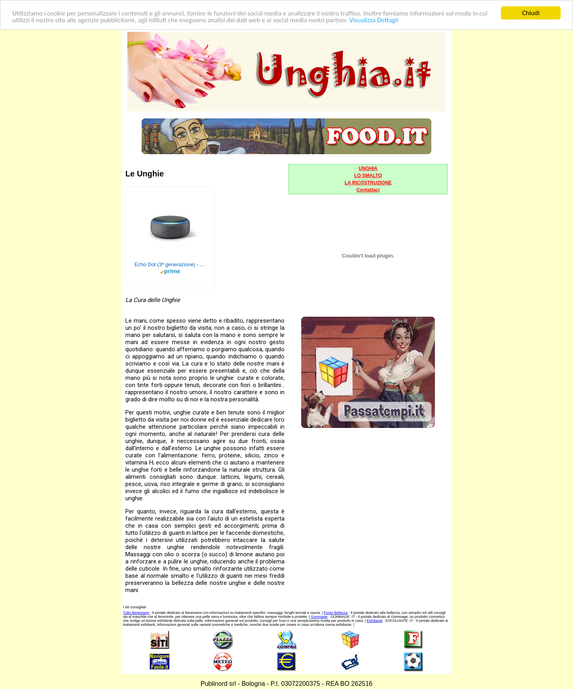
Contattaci (368, 190)
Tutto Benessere (136, 613)
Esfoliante (375, 621)
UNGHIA (368, 168)
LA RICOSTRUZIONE (368, 183)
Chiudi (531, 13)
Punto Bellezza (336, 613)
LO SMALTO (368, 175)
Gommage (319, 617)
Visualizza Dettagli (374, 19)
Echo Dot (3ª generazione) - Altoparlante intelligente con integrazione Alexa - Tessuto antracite (170, 264)
